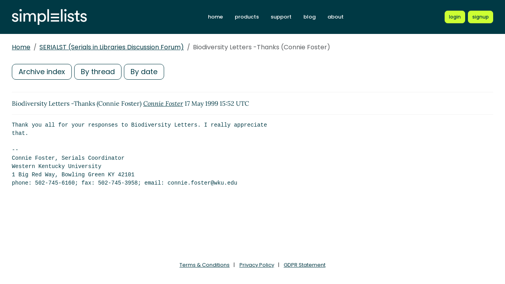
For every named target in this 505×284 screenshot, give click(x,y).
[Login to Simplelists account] (455, 17)
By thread (98, 72)
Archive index (42, 72)
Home (21, 47)
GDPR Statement (304, 265)
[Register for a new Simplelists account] (480, 17)
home (215, 17)
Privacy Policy (256, 265)
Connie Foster (163, 103)
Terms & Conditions (205, 265)
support (281, 17)
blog (309, 17)
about (335, 17)
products (247, 17)
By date (144, 72)
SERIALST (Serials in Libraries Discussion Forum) (111, 47)
